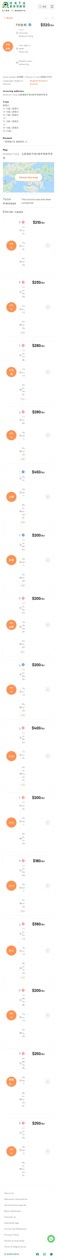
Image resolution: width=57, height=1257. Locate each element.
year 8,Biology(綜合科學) (19, 924)
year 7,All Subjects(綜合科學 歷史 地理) (19, 412)
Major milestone (12, 1211)
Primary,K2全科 (19, 598)
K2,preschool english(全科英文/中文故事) (19, 861)
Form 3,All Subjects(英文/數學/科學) (19, 990)
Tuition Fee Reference (15, 1229)
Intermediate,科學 (19, 535)
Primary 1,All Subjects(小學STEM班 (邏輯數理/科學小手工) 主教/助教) (19, 1123)
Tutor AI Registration (15, 1246)
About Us (9, 1193)
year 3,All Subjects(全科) (19, 664)
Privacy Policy (11, 1235)
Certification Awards (15, 1205)
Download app (11, 1223)
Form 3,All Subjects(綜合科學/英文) (19, 282)
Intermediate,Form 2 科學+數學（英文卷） (19, 797)
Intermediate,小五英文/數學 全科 (19, 345)
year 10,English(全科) (19, 728)
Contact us (10, 1217)
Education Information (15, 1199)
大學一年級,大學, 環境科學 (19, 472)
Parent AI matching (14, 1240)
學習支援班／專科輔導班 (19, 1053)
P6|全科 (21, 25)
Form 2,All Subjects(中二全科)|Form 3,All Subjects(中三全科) (19, 222)
